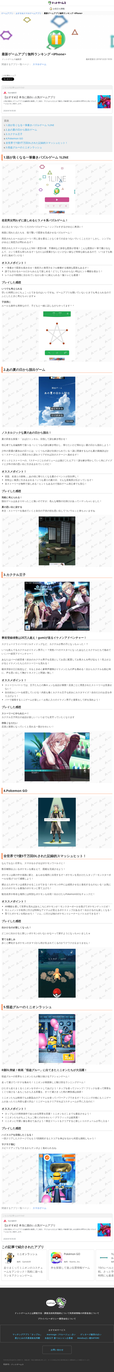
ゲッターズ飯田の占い (90, 1334)
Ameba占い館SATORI (88, 1338)
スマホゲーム (39, 64)
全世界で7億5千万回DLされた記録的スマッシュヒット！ (37, 142)
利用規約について (61, 1313)
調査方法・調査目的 (43, 1313)
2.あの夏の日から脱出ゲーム (21, 129)
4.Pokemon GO (14, 138)
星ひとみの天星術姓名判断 (27, 1338)
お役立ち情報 (57, 8)
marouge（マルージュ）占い (61, 1334)
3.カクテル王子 (14, 134)
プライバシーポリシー (48, 1318)
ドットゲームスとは (24, 1313)
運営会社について (67, 1318)
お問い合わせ (57, 1349)
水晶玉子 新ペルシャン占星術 (59, 1338)
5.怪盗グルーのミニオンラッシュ (24, 147)
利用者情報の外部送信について (84, 1313)
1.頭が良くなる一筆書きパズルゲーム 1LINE (30, 125)
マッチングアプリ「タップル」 (27, 1334)
